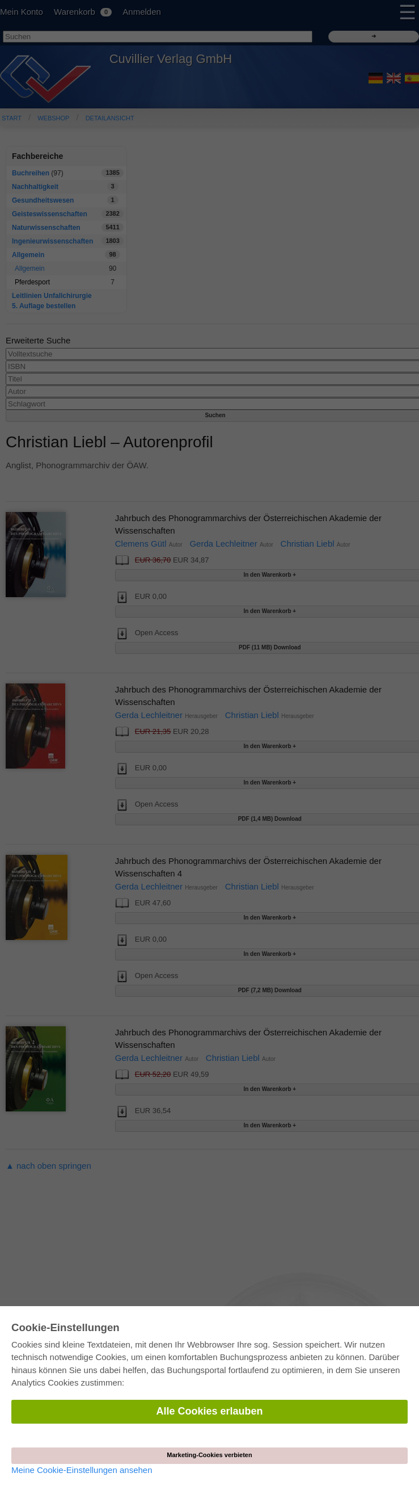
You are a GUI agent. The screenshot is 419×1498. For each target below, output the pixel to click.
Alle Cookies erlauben (209, 1411)
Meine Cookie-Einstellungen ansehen (82, 1470)
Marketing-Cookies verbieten (209, 1454)
